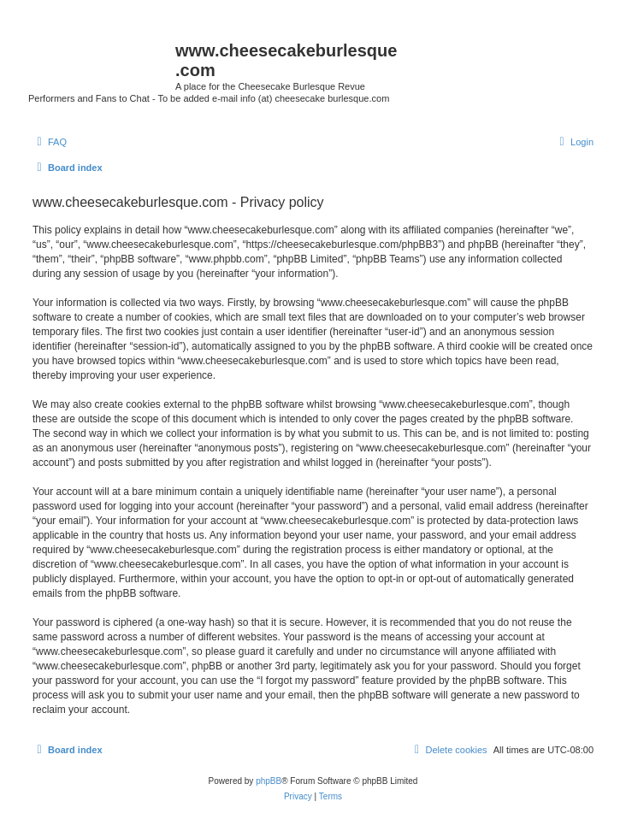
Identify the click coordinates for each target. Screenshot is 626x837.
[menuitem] (49, 142)
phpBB (268, 781)
